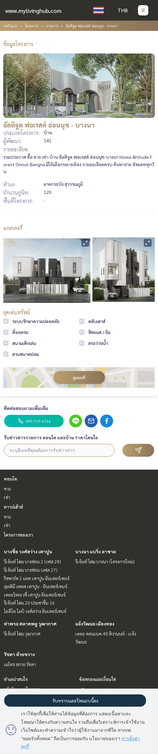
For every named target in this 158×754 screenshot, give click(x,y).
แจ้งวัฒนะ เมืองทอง (94, 623)
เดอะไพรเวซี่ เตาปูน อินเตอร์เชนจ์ (35, 594)
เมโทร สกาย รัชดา (20, 664)
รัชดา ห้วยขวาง (19, 654)
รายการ (52, 25)
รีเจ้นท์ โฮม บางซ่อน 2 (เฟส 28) (32, 561)
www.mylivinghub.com (33, 10)
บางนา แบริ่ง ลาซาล (95, 551)
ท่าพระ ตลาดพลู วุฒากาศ (30, 623)
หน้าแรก (10, 25)
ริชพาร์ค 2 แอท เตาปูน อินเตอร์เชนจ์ (36, 578)
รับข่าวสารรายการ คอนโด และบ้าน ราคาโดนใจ (51, 437)
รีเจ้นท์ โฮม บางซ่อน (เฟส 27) (31, 570)
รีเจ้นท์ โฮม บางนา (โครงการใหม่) (105, 561)
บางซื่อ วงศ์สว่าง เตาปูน (28, 551)
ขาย (7, 489)
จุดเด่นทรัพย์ (16, 312)
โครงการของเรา (18, 535)
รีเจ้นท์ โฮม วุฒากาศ (22, 633)
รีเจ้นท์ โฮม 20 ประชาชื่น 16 (29, 603)
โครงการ (31, 25)
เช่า (7, 497)
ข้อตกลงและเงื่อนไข (97, 679)
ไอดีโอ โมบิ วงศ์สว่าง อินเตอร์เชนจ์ (35, 611)
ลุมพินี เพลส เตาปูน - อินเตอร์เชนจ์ (35, 586)
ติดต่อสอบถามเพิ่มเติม (26, 408)
